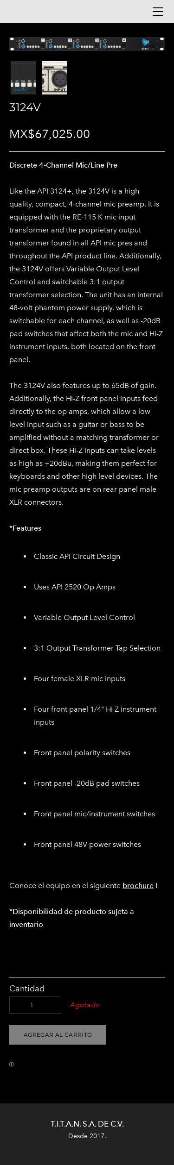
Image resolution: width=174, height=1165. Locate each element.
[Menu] (157, 11)
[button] (57, 1035)
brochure (138, 885)
